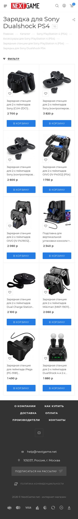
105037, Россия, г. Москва (41, 460)
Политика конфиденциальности (42, 484)
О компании (25, 406)
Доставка (28, 413)
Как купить (54, 406)
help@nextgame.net (42, 451)
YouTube (39, 433)
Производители (26, 419)
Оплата (51, 413)
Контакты (57, 419)
